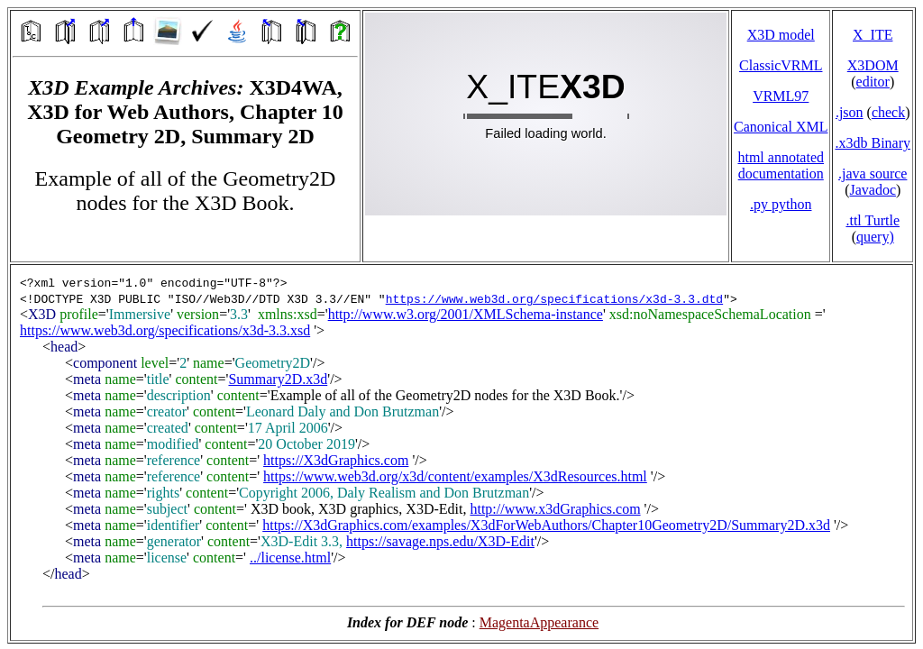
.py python (780, 204)
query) (875, 236)
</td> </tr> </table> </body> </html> (461, 452)
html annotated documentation (780, 165)
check (888, 112)
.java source (872, 173)
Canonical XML (780, 126)
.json (850, 112)
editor (873, 81)
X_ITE (872, 34)
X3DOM (873, 65)
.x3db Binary (872, 143)
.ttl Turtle (872, 220)
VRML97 (781, 96)
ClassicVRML (780, 65)
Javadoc (872, 189)
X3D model (781, 34)
